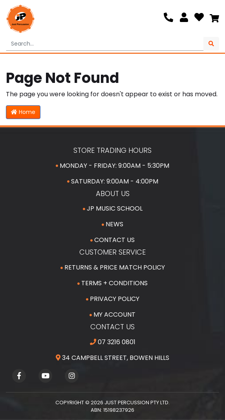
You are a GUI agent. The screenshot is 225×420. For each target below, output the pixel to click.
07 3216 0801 (112, 342)
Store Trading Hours (112, 150)
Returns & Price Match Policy (112, 267)
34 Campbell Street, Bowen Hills (112, 357)
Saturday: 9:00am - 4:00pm (112, 181)
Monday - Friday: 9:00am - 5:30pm (112, 165)
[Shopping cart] (214, 18)
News (112, 224)
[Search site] (211, 44)
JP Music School (113, 208)
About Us (113, 193)
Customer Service (112, 252)
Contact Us (112, 239)
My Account (112, 314)
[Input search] (105, 44)
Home (23, 112)
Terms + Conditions (112, 283)
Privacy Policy (112, 298)
